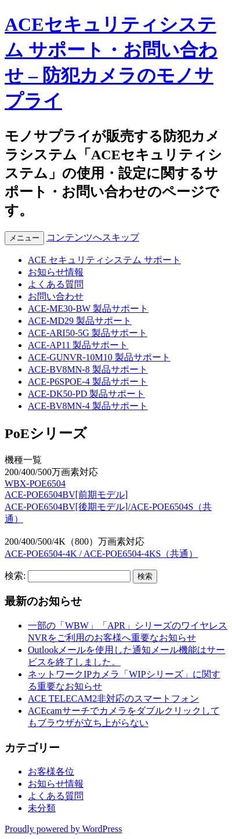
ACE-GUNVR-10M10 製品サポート (99, 357)
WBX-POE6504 (35, 483)
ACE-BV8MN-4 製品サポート (88, 406)
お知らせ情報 (56, 272)
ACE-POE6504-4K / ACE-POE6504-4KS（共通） (101, 554)
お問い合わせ (56, 296)
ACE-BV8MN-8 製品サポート (88, 369)
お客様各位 (51, 771)
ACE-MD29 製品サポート (80, 321)
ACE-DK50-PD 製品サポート (86, 394)
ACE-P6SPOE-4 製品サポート (88, 381)
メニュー (24, 238)
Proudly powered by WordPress (63, 829)
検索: (15, 576)
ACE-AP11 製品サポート (78, 345)
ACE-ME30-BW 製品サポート (88, 308)
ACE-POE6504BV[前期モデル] (66, 494)
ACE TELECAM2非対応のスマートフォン (113, 698)
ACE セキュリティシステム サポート (104, 260)
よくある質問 (56, 284)
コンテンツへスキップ (92, 237)
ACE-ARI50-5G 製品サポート (87, 333)
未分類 (42, 808)
